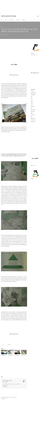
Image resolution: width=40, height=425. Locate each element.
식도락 (32, 99)
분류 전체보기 (33, 89)
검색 (35, 16)
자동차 (32, 103)
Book (32, 104)
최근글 (32, 165)
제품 (31, 113)
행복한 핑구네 (33, 118)
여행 (31, 101)
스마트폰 (32, 91)
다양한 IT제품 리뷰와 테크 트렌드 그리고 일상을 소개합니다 (11, 384)
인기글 (35, 165)
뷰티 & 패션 (32, 111)
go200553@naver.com (34, 54)
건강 (31, 108)
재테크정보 (32, 106)
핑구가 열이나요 (33, 119)
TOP (38, 398)
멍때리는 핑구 (33, 121)
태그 (6, 19)
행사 (31, 116)
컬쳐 (31, 98)
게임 (31, 96)
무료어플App (33, 94)
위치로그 (17, 19)
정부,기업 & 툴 (33, 109)
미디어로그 (11, 19)
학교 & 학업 (32, 114)
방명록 (23, 19)
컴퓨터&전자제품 (33, 93)
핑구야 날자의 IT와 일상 (8, 16)
